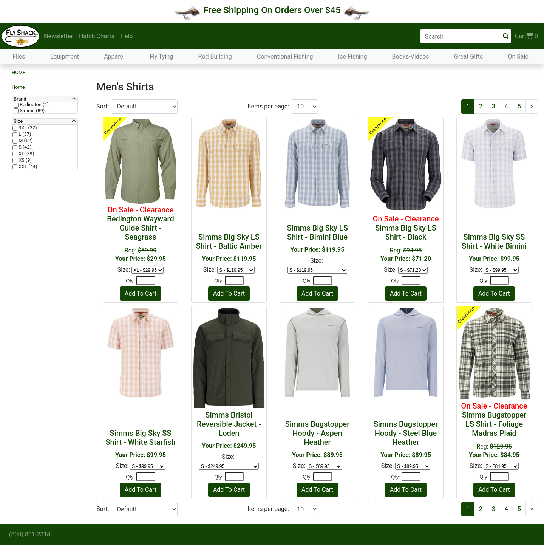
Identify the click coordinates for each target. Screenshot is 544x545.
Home (18, 72)
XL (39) (25, 153)
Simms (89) (32, 110)
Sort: (103, 106)
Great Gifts (468, 56)
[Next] (531, 106)
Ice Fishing (352, 56)
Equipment (64, 56)
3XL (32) (27, 127)
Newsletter (58, 36)
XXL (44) (27, 166)
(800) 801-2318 (29, 534)
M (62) (25, 140)
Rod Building (215, 56)
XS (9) (24, 160)
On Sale (518, 56)
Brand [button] (20, 99)
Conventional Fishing (285, 56)
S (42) (24, 147)
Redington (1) (34, 104)
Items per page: (269, 106)
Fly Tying (161, 56)
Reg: (140, 233)
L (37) (24, 134)
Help (127, 36)
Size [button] (18, 121)
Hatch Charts (96, 36)
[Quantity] (145, 280)
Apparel (114, 56)
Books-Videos (410, 56)
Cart (526, 36)
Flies (18, 56)
